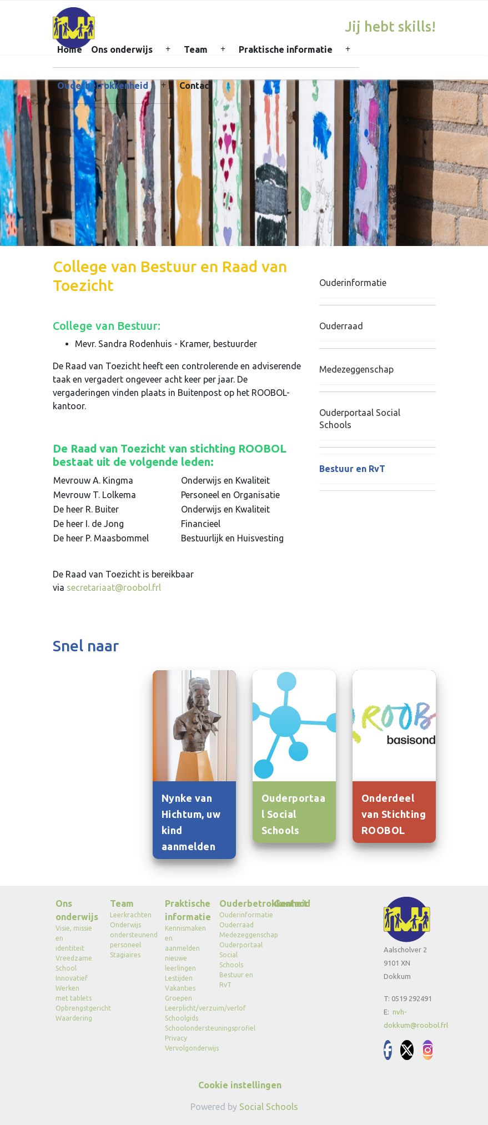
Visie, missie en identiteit (74, 938)
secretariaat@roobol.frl (114, 587)
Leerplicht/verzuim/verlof (184, 1008)
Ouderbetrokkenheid (102, 86)
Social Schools (268, 1107)
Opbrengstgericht (75, 1008)
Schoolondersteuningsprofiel (184, 1028)
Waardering (74, 1018)
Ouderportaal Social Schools (359, 419)
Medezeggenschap (356, 369)
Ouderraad (341, 326)
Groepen (178, 998)
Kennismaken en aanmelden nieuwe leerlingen (184, 948)
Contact (196, 86)
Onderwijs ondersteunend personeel (129, 934)
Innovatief (72, 978)
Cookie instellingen (239, 1085)
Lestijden (179, 978)
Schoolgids (181, 1018)
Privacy (176, 1038)
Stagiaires (125, 954)
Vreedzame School (74, 963)
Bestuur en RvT (352, 469)
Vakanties (180, 988)
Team (196, 49)
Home (69, 49)
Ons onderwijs (122, 49)
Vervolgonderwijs (184, 1048)
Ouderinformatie (352, 283)
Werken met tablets (74, 993)
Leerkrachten (129, 914)
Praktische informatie (286, 49)
